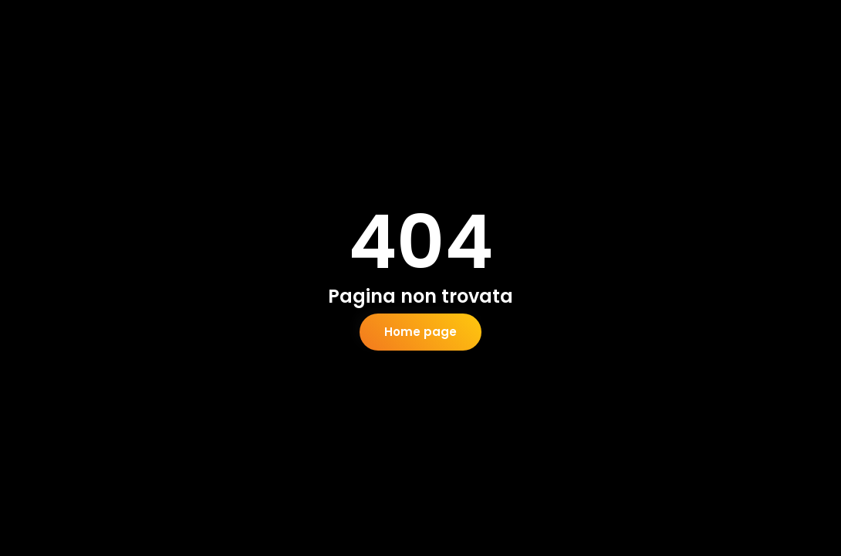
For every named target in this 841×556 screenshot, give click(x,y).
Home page (420, 332)
